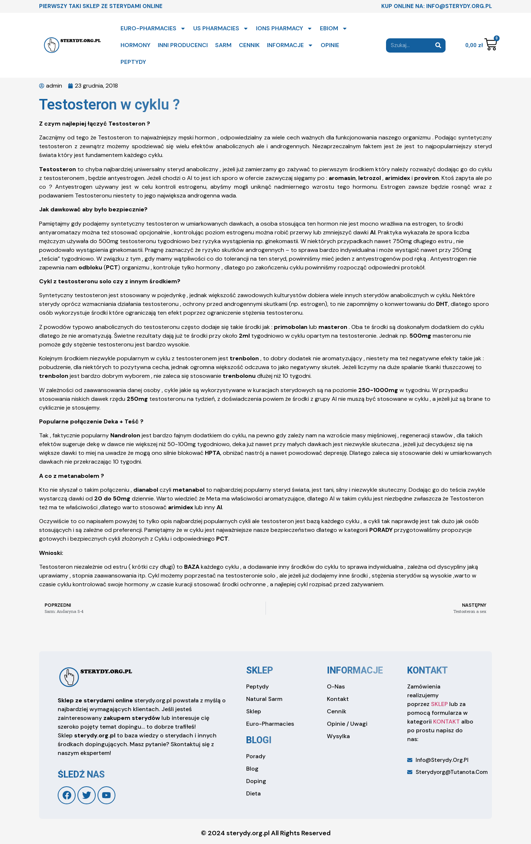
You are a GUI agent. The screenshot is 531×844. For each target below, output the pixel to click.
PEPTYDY (133, 62)
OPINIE (330, 45)
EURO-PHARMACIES (153, 28)
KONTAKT (446, 721)
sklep (259, 670)
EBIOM (334, 28)
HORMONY (135, 45)
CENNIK (249, 45)
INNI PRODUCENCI (183, 45)
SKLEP (439, 704)
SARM (223, 45)
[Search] (438, 45)
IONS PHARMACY (284, 28)
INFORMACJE (290, 45)
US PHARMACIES (221, 28)
